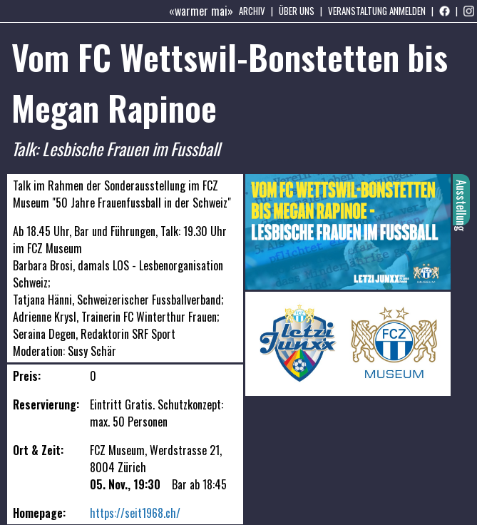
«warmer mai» (201, 10)
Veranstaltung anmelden (377, 11)
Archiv (252, 11)
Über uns (296, 11)
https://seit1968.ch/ (135, 512)
